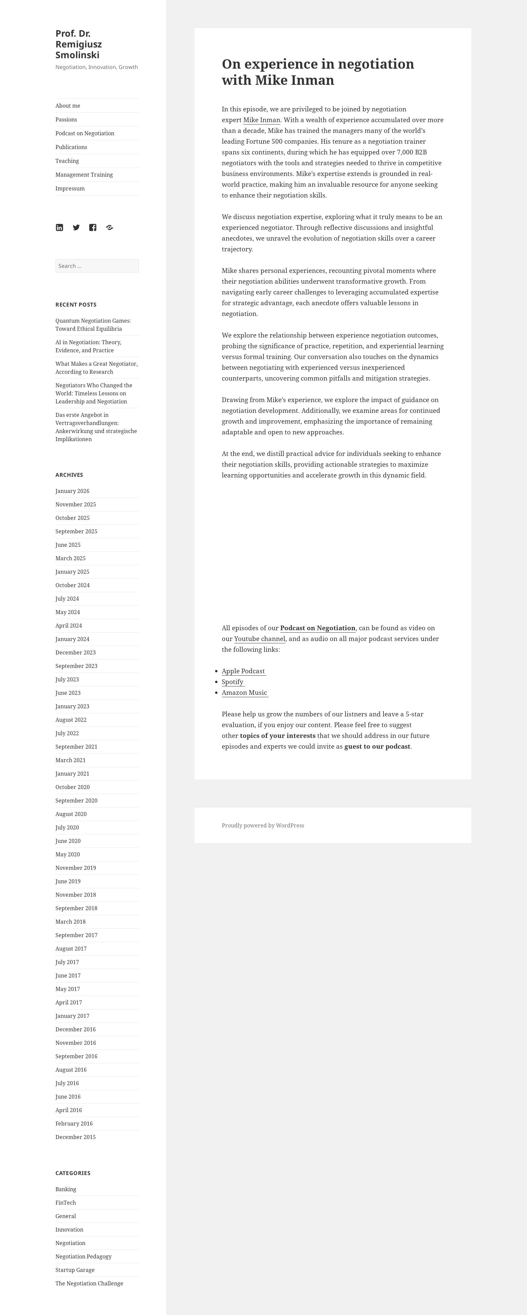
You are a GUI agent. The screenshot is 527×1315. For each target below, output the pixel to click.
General (65, 1216)
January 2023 (72, 706)
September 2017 (76, 935)
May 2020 (67, 854)
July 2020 (67, 827)
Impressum (70, 188)
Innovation (69, 1229)
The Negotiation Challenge (89, 1283)
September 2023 (76, 666)
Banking (65, 1189)
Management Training (84, 174)
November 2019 (75, 868)
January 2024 (72, 639)
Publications (71, 147)
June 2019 (68, 881)
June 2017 (68, 975)
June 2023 (68, 693)
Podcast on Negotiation (84, 133)
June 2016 (68, 1096)
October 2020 (72, 787)
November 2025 (75, 504)
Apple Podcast (244, 671)
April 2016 (68, 1110)
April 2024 (68, 625)
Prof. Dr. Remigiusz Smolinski (78, 44)
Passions (66, 119)
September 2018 (76, 908)
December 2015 (75, 1137)
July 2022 (67, 733)
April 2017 (68, 1002)
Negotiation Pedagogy (83, 1256)
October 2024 (72, 585)
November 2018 (75, 894)
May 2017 (67, 989)
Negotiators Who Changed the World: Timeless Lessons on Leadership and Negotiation (93, 393)
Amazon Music (245, 692)
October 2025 (72, 518)
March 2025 (70, 558)
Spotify (233, 681)
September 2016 (76, 1056)
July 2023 (67, 679)
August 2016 (71, 1069)
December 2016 (75, 1029)
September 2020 (76, 800)
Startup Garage (75, 1270)
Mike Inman (261, 119)
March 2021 (70, 760)
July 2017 (67, 962)
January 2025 (72, 571)
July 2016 (67, 1083)
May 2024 (67, 612)
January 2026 (72, 491)
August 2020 (71, 814)
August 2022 (71, 719)
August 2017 (71, 948)
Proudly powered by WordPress (263, 825)
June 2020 (68, 841)
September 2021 (76, 746)
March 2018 (70, 921)
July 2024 (67, 598)
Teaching (67, 161)
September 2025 (76, 531)
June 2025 (68, 544)
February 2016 (74, 1123)
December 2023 (75, 652)
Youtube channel (259, 638)
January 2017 (72, 1016)
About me (67, 105)
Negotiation (70, 1243)
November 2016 (75, 1042)
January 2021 (72, 773)
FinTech (65, 1202)
